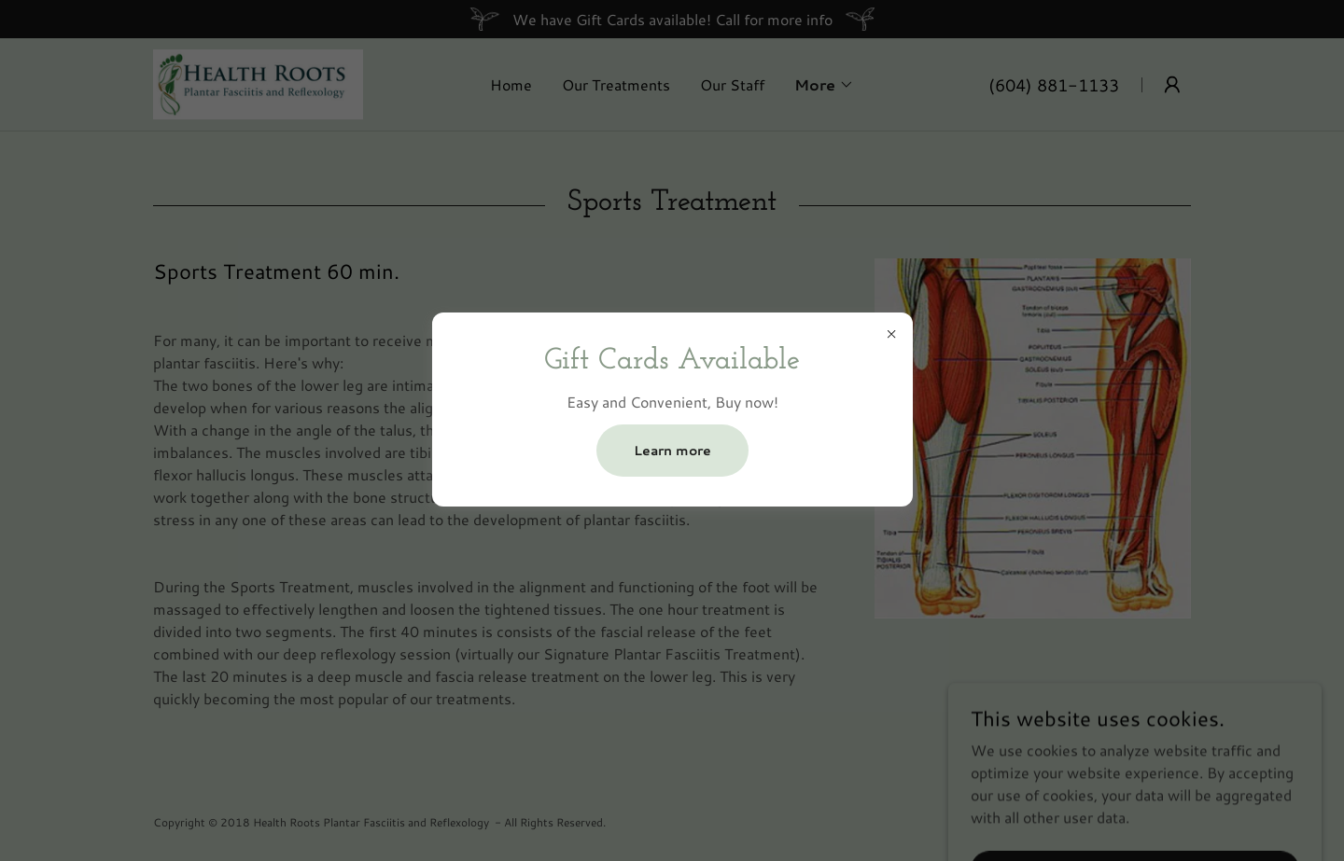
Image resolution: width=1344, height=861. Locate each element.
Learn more (672, 450)
